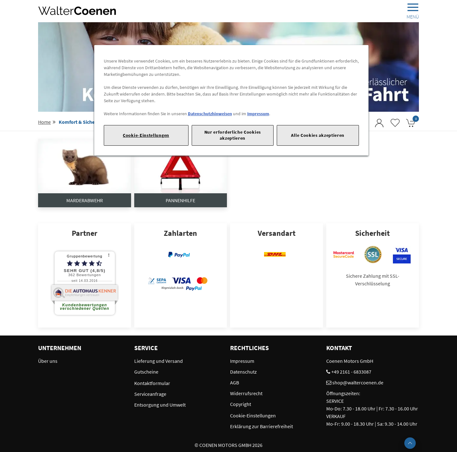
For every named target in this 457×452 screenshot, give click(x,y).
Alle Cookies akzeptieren (317, 135)
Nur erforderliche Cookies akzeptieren (232, 135)
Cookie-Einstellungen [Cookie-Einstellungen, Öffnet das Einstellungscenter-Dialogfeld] (146, 135)
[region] (231, 100)
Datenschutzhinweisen (210, 113)
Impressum (258, 113)
